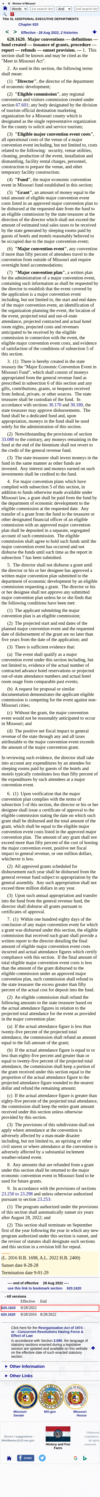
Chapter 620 (28, 24)
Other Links (21, 1375)
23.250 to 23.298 (17, 1193)
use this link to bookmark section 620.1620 (44, 1288)
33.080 (7, 439)
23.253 (44, 1199)
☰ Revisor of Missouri (20, 3)
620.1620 (8, 1308)
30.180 (76, 404)
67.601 (22, 104)
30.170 (55, 404)
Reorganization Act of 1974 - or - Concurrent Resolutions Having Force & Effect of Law (47, 1332)
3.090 (58, 1341)
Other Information (27, 1366)
